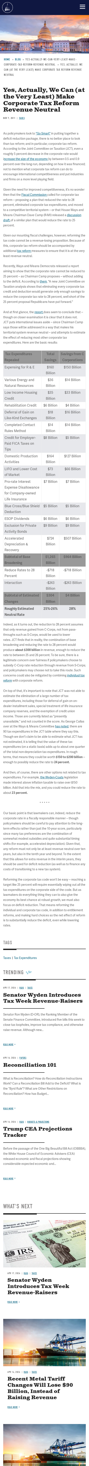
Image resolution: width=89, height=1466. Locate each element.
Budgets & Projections (38, 1121)
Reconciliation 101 (29, 1065)
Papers (22, 1057)
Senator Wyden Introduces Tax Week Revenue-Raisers (38, 1286)
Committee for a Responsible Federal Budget (7, 7)
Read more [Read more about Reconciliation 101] (8, 1108)
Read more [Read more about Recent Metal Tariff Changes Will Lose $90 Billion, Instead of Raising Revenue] (12, 1407)
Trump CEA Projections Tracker (37, 1132)
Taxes (34, 1273)
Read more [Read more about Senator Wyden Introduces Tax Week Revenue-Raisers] (8, 1044)
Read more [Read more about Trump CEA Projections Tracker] (8, 1178)
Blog (21, 1121)
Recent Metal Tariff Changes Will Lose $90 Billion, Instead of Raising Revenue (40, 1388)
